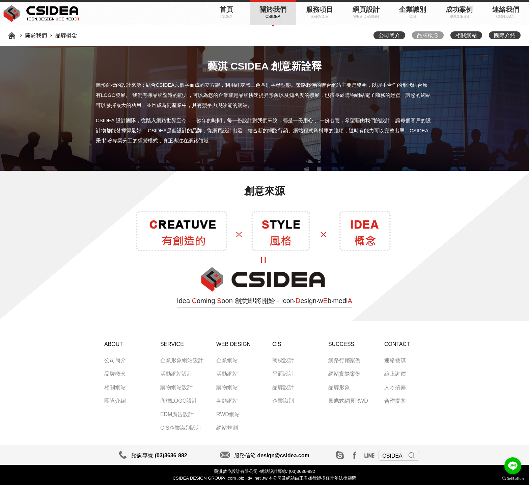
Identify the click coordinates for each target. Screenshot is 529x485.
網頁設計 (366, 12)
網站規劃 (227, 428)
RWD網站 (228, 414)
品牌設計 (283, 387)
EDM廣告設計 (177, 414)
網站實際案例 (344, 374)
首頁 (226, 12)
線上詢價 (395, 374)
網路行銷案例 (344, 360)
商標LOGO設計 (178, 401)
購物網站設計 (176, 387)
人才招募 (395, 387)
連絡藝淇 (395, 360)
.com (230, 478)
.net (257, 478)
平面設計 (283, 374)
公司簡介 (389, 35)
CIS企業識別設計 (181, 428)
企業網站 (227, 360)
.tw (265, 478)
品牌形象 (339, 387)
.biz (240, 478)
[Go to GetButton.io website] (513, 478)
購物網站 (227, 387)
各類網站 (227, 401)
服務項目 (319, 12)
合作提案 (395, 401)
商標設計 (283, 360)
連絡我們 (506, 12)
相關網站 (466, 35)
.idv (248, 478)
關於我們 (273, 12)
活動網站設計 (176, 374)
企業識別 (412, 12)
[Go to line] (512, 465)
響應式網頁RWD (348, 401)
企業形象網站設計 (181, 360)
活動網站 (227, 374)
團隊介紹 (505, 35)
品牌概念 (428, 35)
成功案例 (459, 12)
